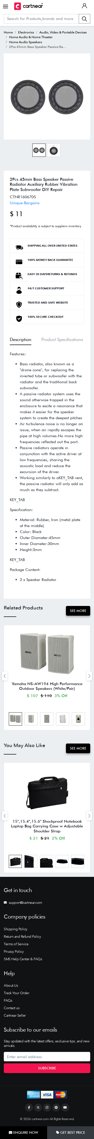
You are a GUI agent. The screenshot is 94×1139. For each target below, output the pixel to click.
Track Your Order (16, 993)
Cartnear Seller (15, 1015)
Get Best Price (70, 1133)
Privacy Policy (14, 951)
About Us (11, 985)
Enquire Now (23, 1133)
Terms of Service (16, 944)
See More (78, 611)
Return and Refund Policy (22, 936)
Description (20, 339)
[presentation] (5, 676)
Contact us (11, 1008)
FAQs (8, 1000)
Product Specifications (62, 339)
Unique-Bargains (25, 202)
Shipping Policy (15, 929)
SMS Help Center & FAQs (23, 959)
